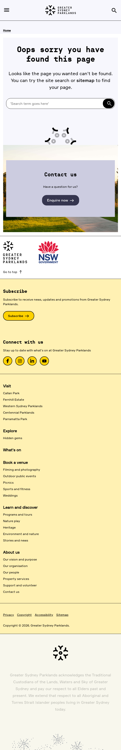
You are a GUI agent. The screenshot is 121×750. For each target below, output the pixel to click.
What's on (12, 449)
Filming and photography (21, 469)
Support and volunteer (20, 585)
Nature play (11, 521)
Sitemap (62, 615)
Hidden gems (12, 438)
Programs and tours (17, 514)
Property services (16, 579)
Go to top (13, 272)
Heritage (9, 527)
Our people (11, 572)
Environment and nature (21, 534)
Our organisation (15, 566)
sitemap (85, 80)
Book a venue (15, 462)
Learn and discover (20, 507)
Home (7, 30)
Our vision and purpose (20, 559)
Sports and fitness (16, 489)
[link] (7, 361)
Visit (7, 386)
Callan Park (11, 393)
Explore (10, 430)
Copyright (24, 615)
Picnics (8, 482)
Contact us (11, 592)
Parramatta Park (15, 419)
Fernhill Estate (13, 399)
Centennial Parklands (18, 412)
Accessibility (44, 615)
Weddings (10, 495)
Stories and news (15, 540)
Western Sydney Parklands (22, 406)
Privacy (8, 615)
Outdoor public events (19, 476)
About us (11, 552)
